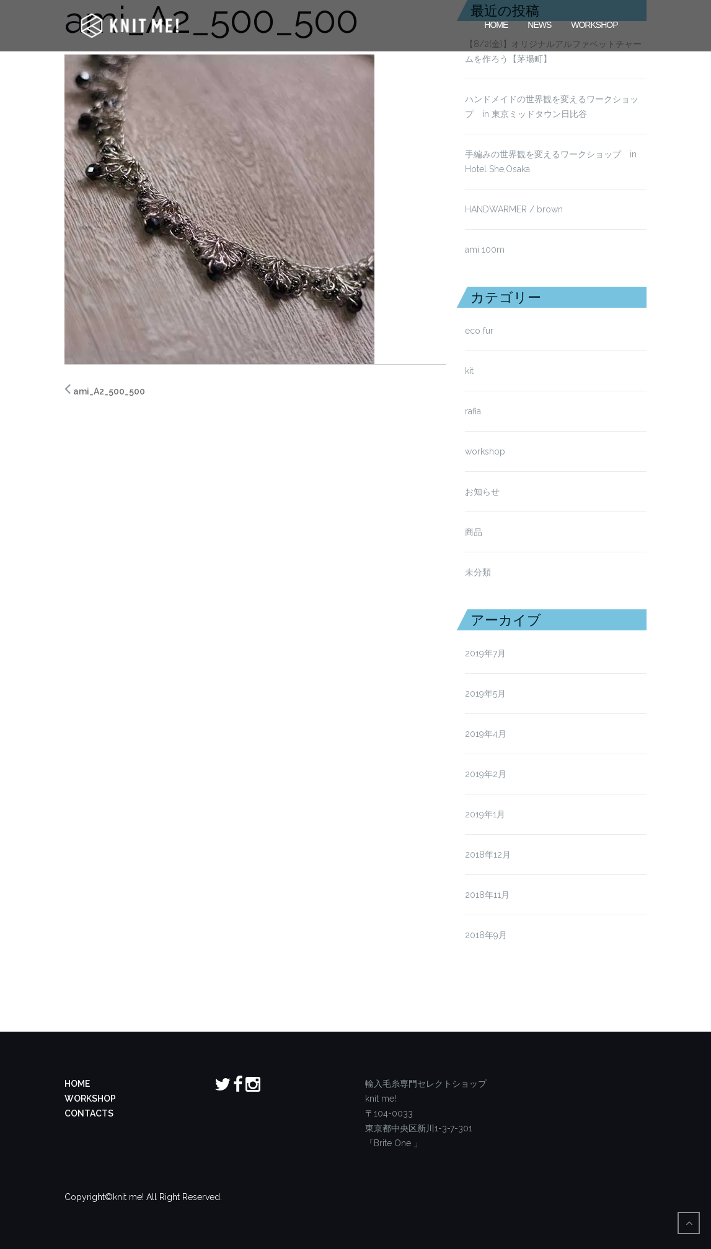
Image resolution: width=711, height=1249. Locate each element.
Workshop (594, 23)
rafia (473, 411)
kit (469, 371)
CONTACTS (88, 1113)
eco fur (479, 331)
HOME (496, 23)
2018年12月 (488, 855)
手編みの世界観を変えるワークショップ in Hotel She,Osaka (551, 161)
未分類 (478, 572)
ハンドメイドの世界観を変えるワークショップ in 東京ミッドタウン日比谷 (551, 106)
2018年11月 (487, 895)
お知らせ (482, 492)
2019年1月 (485, 814)
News (539, 23)
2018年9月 (486, 935)
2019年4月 (485, 734)
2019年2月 (485, 774)
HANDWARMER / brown (514, 209)
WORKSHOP (90, 1098)
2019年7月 (485, 653)
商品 (473, 532)
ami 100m (485, 250)
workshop (485, 451)
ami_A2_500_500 (109, 391)
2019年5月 (485, 693)
